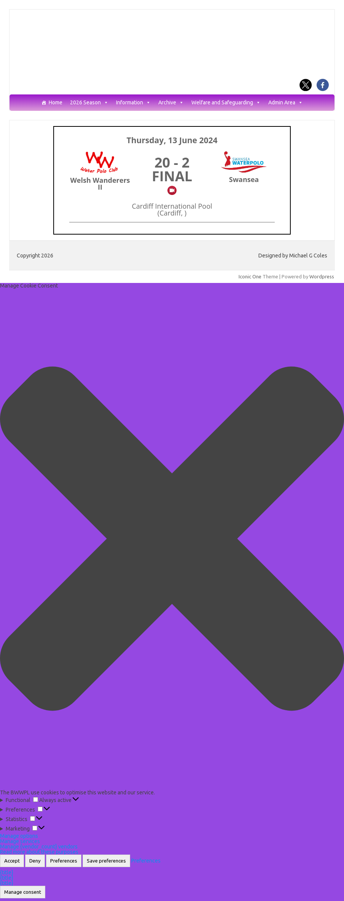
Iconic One (250, 276)
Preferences (63, 861)
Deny (35, 861)
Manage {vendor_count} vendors (39, 846)
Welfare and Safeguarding (226, 102)
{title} (6, 872)
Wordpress (321, 276)
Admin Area (285, 102)
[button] (172, 539)
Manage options (19, 836)
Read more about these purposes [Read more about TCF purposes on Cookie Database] (39, 852)
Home (55, 102)
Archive (171, 102)
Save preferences (106, 861)
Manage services (20, 841)
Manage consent (22, 892)
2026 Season (89, 102)
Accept (12, 861)
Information (133, 102)
